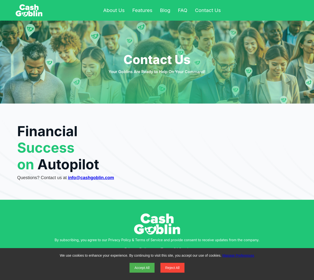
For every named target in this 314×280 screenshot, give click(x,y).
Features (142, 10)
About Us (114, 10)
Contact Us (208, 10)
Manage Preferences (238, 255)
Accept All (141, 268)
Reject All (172, 268)
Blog (165, 10)
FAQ (182, 10)
